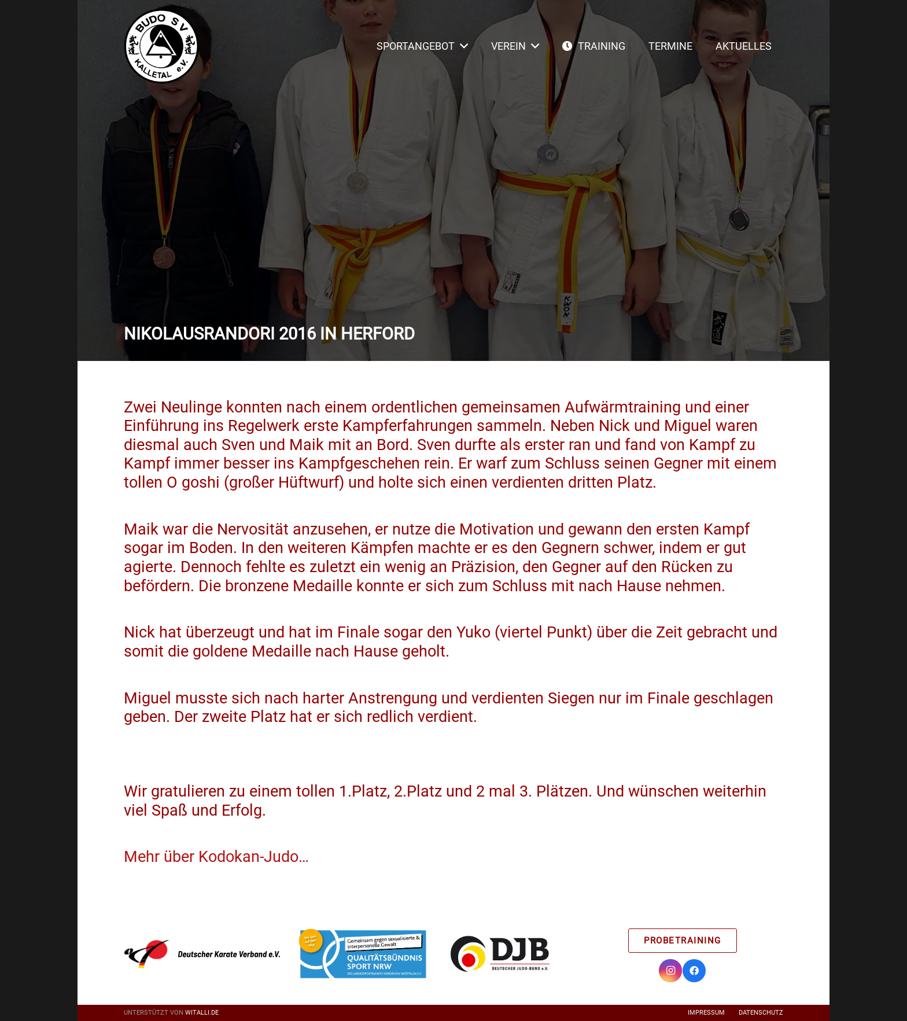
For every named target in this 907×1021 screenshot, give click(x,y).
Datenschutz (761, 1012)
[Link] (161, 46)
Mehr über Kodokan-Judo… (216, 856)
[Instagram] (670, 970)
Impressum (706, 1012)
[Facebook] (694, 970)
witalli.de (202, 1012)
